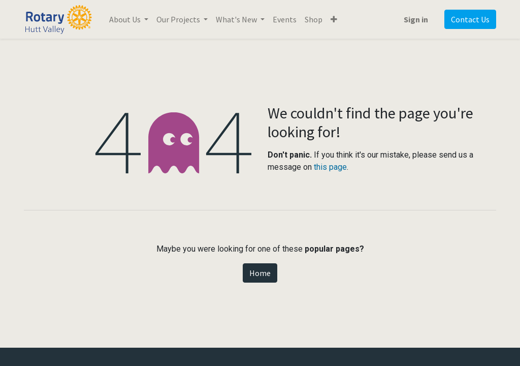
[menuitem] (285, 19)
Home (260, 273)
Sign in (416, 19)
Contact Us (470, 19)
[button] (334, 19)
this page (330, 167)
